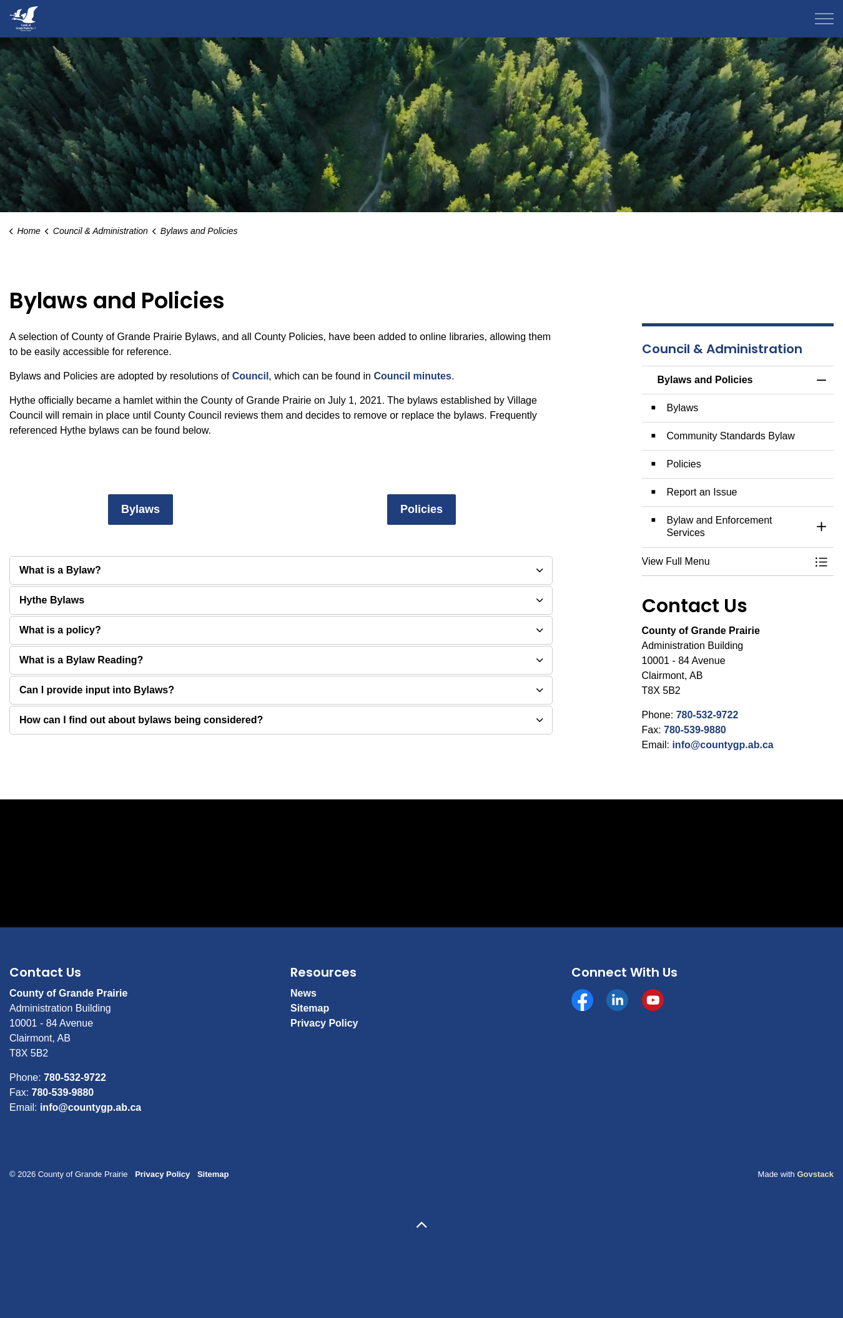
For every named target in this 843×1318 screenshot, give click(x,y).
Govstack (815, 1174)
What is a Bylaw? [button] (60, 570)
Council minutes (412, 376)
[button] (725, 561)
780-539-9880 (695, 730)
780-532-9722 (707, 715)
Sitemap (309, 1008)
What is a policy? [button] (60, 630)
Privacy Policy (324, 1023)
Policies (421, 509)
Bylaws (140, 509)
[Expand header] (824, 18)
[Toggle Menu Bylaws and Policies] (821, 561)
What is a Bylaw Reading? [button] (81, 660)
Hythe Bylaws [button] (51, 600)
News (303, 993)
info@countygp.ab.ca (722, 745)
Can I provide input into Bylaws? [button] (96, 690)
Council (250, 376)
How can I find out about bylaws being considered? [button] (141, 720)
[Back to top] (421, 1226)
